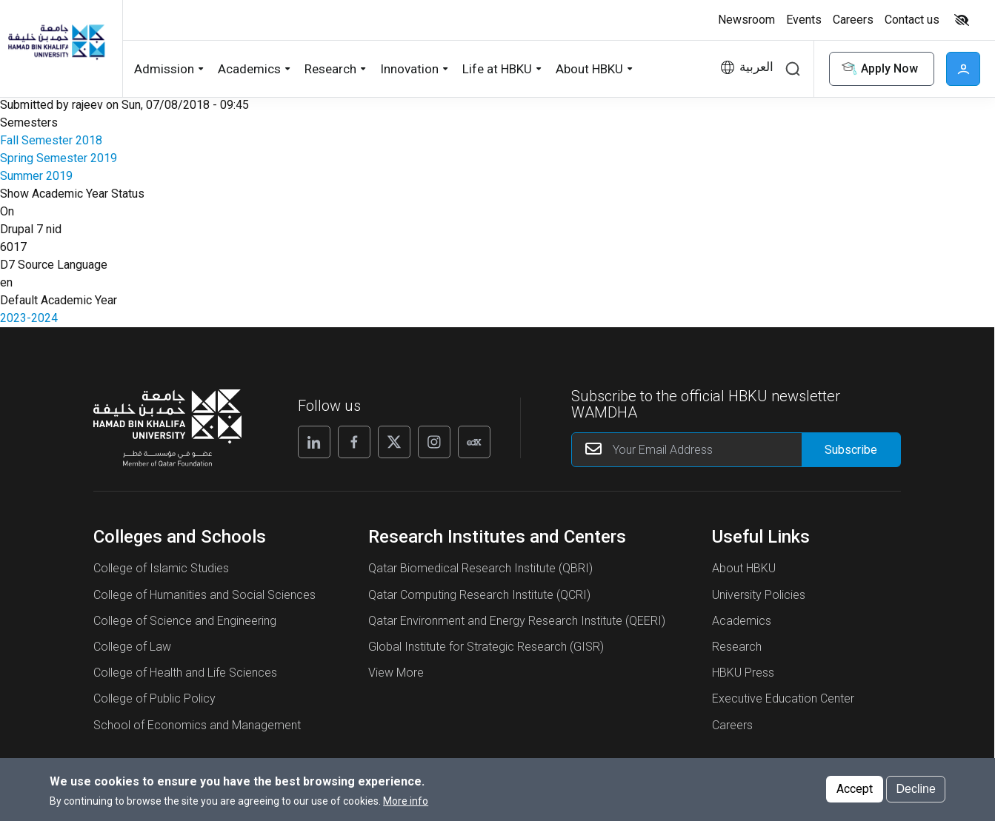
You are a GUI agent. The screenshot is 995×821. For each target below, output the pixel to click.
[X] (394, 442)
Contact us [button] (912, 20)
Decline (915, 793)
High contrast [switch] (961, 20)
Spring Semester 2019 (58, 158)
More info (405, 805)
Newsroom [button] (746, 20)
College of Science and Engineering (184, 621)
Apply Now (878, 69)
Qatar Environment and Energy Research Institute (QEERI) (516, 621)
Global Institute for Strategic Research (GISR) (486, 647)
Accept (854, 793)
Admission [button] (164, 68)
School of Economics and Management (197, 725)
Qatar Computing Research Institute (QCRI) (479, 595)
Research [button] (330, 68)
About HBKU (744, 568)
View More (396, 673)
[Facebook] (354, 442)
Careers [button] (853, 20)
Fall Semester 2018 (51, 140)
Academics (741, 621)
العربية (756, 67)
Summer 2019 (36, 176)
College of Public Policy (154, 698)
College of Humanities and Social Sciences (204, 595)
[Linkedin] (314, 442)
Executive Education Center (783, 698)
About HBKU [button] (589, 68)
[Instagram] (434, 442)
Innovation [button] (409, 68)
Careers (732, 725)
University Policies (758, 595)
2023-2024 (29, 318)
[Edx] (474, 442)
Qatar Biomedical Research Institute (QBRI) (480, 568)
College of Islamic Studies (161, 568)
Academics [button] (249, 68)
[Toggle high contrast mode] (959, 20)
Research (737, 647)
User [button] (963, 69)
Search (793, 69)
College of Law (132, 647)
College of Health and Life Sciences (185, 673)
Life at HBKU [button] (497, 68)
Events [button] (804, 20)
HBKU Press (743, 673)
